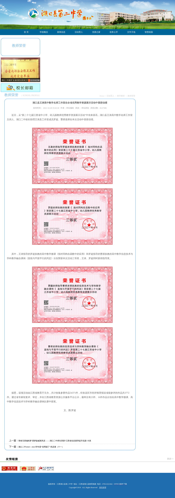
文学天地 (131, 32)
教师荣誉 (131, 96)
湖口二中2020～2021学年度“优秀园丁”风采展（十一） (41, 447)
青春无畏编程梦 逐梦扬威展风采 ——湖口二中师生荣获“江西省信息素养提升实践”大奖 (54, 441)
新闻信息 (61, 32)
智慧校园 (149, 32)
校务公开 (114, 32)
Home (102, 96)
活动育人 (79, 32)
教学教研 (121, 96)
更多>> (170, 459)
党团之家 (96, 32)
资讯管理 (102, 487)
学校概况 (44, 32)
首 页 (26, 32)
